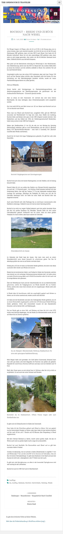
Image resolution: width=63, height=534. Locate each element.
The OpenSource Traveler (15, 2)
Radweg (44, 483)
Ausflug (14, 483)
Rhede (50, 483)
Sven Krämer (31, 39)
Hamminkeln (36, 483)
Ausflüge (12, 480)
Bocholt (28, 483)
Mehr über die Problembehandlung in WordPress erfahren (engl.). (25, 521)
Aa (10, 483)
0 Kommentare (45, 39)
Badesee (21, 483)
